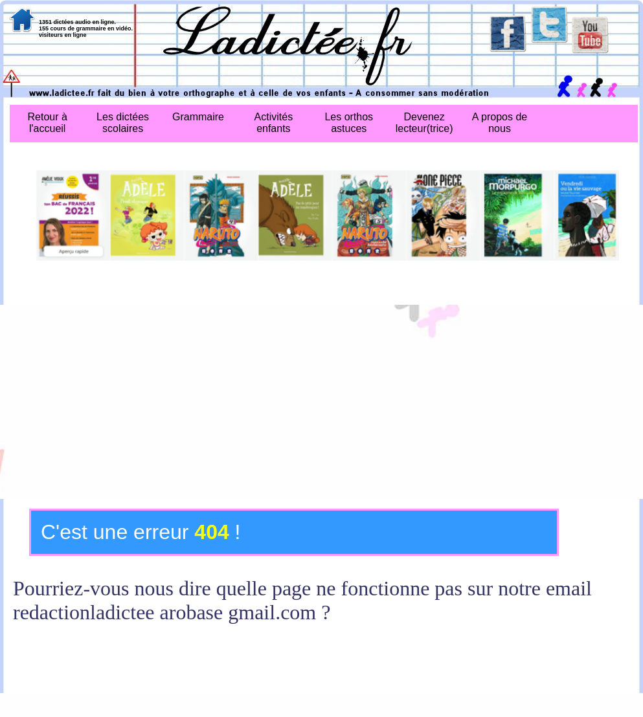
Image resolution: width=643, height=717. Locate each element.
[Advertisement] (321, 401)
